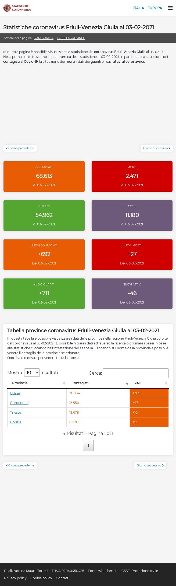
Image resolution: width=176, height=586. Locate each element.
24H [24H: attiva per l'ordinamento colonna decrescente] (138, 383)
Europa (155, 8)
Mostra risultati (32, 372)
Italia (138, 8)
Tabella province (71, 38)
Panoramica (43, 38)
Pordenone (19, 403)
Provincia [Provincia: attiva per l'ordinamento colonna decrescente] (19, 383)
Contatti (62, 578)
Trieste (15, 412)
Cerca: (129, 373)
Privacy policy (15, 578)
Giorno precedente (20, 148)
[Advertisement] (88, 107)
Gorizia (15, 422)
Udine (15, 393)
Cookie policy (41, 578)
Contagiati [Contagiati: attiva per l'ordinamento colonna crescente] (79, 383)
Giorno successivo (156, 148)
